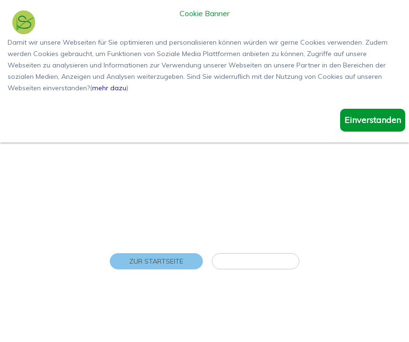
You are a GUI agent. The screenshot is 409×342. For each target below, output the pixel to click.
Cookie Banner (204, 14)
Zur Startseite (156, 261)
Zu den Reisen (255, 261)
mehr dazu (109, 88)
